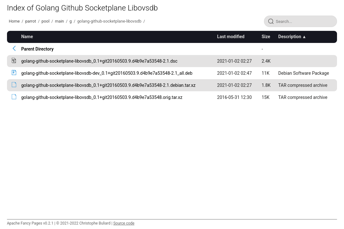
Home (14, 21)
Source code (123, 223)
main (59, 21)
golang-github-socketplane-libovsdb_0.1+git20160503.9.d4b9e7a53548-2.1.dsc (99, 61)
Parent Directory (37, 49)
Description (289, 36)
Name (27, 36)
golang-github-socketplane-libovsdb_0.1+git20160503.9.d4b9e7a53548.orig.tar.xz (102, 97)
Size (266, 36)
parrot (30, 21)
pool (46, 21)
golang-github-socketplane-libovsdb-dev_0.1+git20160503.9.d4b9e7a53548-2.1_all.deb (106, 73)
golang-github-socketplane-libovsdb (109, 21)
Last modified (231, 36)
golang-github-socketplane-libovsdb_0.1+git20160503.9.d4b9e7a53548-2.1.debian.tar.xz (108, 85)
